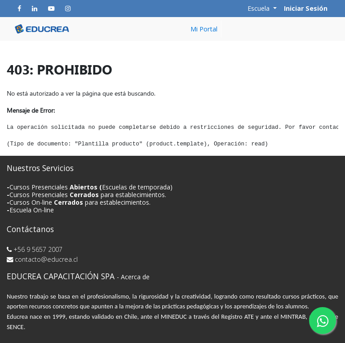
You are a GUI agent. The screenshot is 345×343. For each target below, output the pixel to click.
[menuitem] (204, 29)
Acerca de (135, 277)
